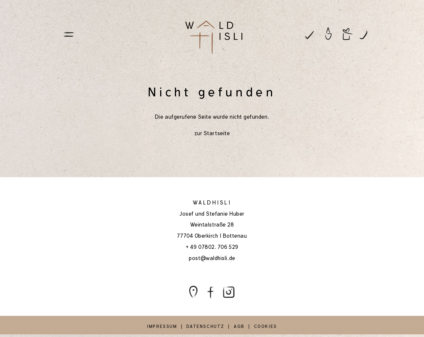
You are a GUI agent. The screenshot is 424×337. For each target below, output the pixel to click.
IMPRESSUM (162, 326)
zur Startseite (212, 133)
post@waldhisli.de (212, 258)
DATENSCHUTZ (205, 326)
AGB (239, 326)
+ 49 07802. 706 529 (212, 247)
